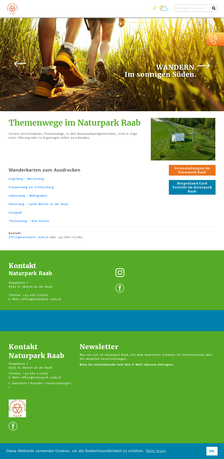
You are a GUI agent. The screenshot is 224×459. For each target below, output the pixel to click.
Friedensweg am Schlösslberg (31, 187)
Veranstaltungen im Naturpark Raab (192, 170)
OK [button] (212, 451)
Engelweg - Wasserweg (26, 178)
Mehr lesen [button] (156, 451)
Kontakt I (37, 383)
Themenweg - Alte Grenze (29, 221)
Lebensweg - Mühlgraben (28, 195)
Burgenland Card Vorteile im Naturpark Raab (192, 187)
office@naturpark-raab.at (28, 237)
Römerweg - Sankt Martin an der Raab (38, 204)
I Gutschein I (19, 383)
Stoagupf (15, 212)
